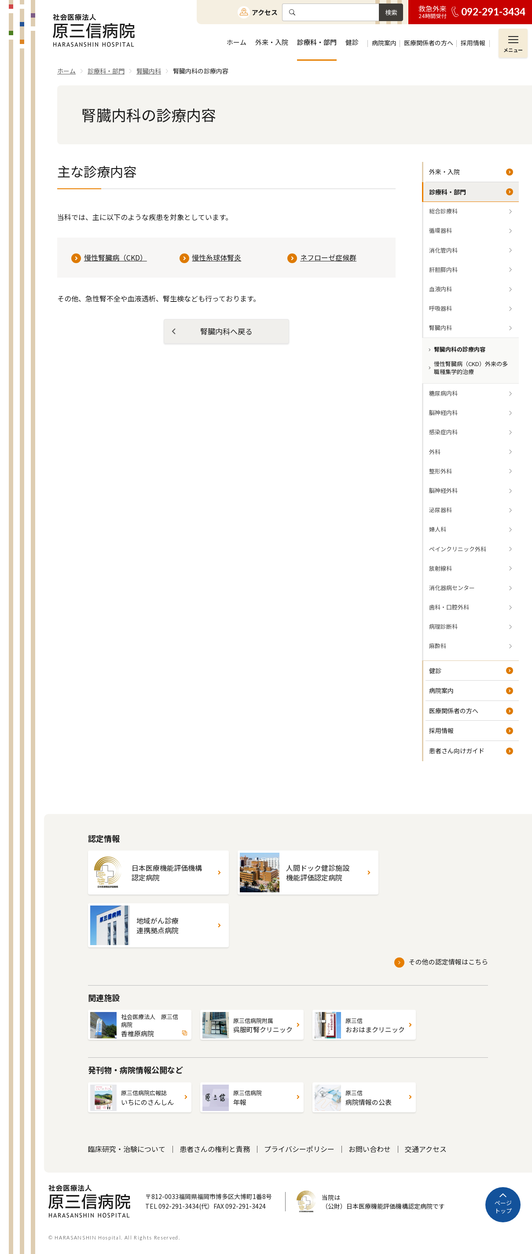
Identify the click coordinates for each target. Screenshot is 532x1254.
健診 (435, 670)
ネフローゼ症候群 (328, 257)
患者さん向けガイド (456, 750)
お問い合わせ (370, 1149)
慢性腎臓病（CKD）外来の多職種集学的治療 (471, 367)
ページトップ (503, 1207)
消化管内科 (443, 250)
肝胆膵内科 (443, 269)
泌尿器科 (440, 510)
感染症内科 (443, 432)
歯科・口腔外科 (449, 607)
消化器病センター (452, 587)
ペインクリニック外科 (457, 549)
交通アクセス (426, 1149)
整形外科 (440, 471)
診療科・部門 (447, 191)
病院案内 (441, 690)
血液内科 (440, 289)
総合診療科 (443, 211)
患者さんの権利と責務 (215, 1149)
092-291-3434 (493, 11)
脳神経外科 (443, 490)
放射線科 (440, 568)
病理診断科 (443, 626)
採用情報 (441, 730)
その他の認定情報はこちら (448, 961)
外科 (434, 451)
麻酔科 (437, 646)
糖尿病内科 (443, 393)
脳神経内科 (443, 412)
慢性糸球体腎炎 (216, 257)
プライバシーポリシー (299, 1149)
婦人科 (437, 529)
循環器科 (440, 230)
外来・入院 (444, 171)
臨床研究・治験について (126, 1149)
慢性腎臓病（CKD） (115, 257)
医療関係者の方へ (453, 710)
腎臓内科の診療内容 (459, 349)
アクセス (265, 12)
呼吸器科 (440, 308)
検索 (391, 12)
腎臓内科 (440, 327)
